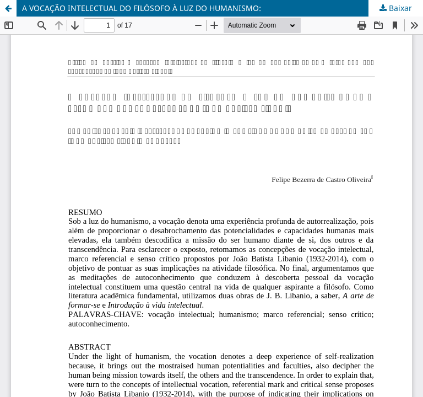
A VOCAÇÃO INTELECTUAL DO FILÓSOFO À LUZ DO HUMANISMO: (141, 8)
